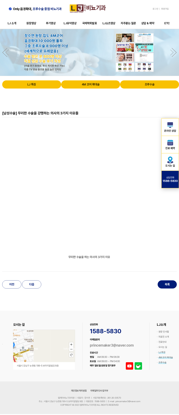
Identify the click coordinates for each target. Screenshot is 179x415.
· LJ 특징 (161, 352)
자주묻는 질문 (128, 23)
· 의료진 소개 (163, 336)
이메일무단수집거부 (99, 390)
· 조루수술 (161, 362)
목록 (167, 284)
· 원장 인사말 (163, 331)
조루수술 (149, 84)
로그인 (155, 9)
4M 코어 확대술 (91, 84)
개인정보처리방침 (79, 390)
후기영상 (51, 23)
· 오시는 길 (162, 347)
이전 (11, 284)
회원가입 (165, 9)
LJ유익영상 (70, 23)
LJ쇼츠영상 (109, 23)
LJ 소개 (12, 23)
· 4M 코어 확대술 (165, 357)
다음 (31, 284)
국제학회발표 (89, 23)
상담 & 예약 (147, 23)
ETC (167, 23)
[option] (89, 52)
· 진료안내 (161, 342)
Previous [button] (5, 52)
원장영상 (31, 23)
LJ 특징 (31, 84)
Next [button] (174, 52)
